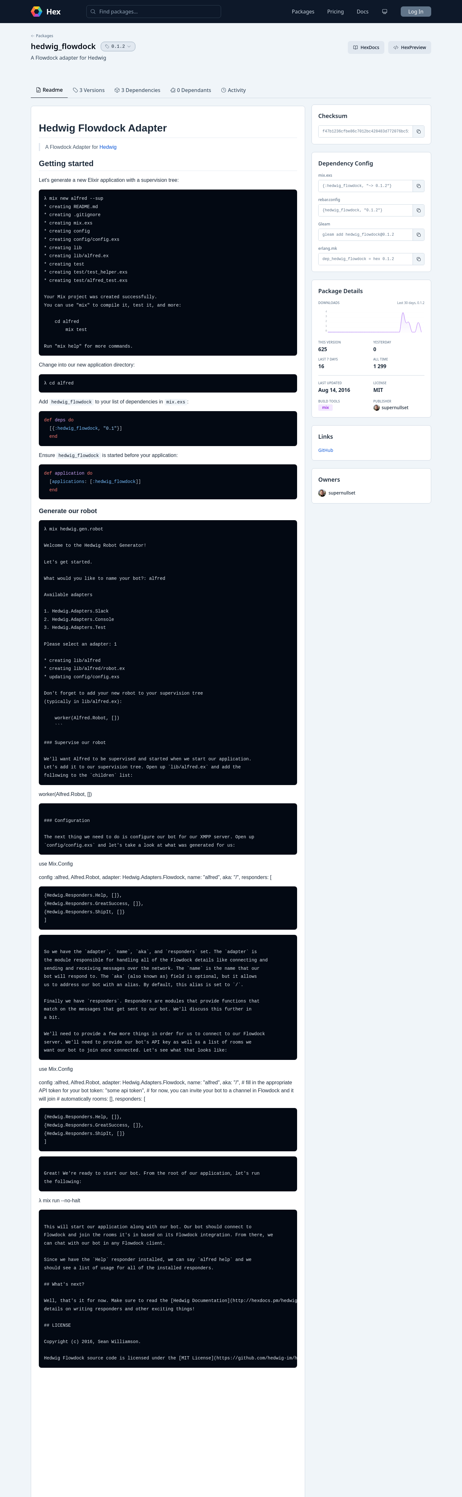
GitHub (325, 450)
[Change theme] (384, 11)
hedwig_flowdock (63, 46)
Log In (416, 11)
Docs (363, 11)
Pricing (335, 11)
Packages (303, 11)
